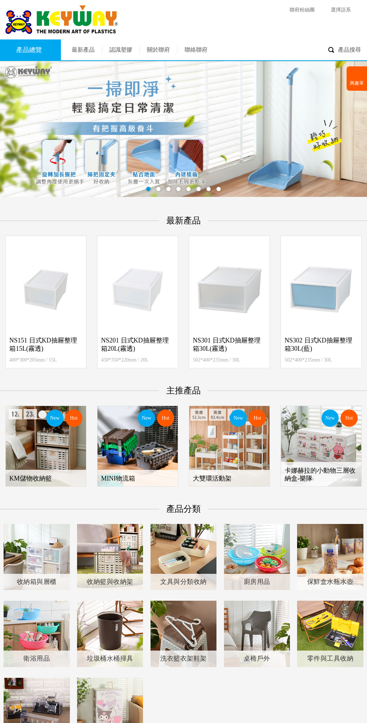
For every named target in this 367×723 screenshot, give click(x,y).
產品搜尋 (349, 50)
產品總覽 (29, 49)
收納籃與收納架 (110, 581)
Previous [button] (15, 302)
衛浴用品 (36, 658)
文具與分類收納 (183, 581)
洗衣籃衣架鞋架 (183, 658)
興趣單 (357, 83)
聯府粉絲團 (302, 10)
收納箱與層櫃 (37, 581)
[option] (45, 302)
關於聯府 (158, 50)
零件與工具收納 (330, 658)
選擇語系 (341, 10)
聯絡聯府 (196, 50)
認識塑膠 (120, 50)
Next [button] (352, 302)
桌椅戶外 (257, 658)
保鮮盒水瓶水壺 (330, 581)
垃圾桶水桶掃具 (110, 658)
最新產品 (83, 50)
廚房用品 (257, 581)
